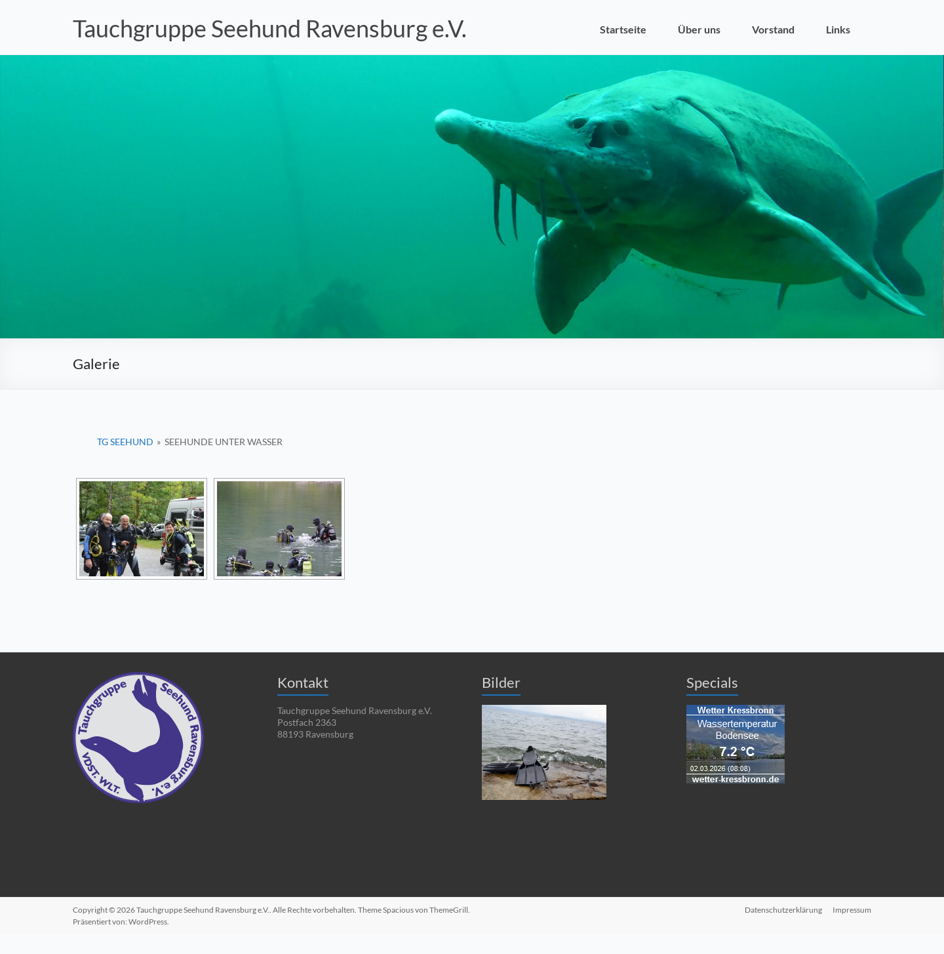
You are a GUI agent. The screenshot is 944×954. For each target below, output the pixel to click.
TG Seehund (125, 441)
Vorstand (773, 29)
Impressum (852, 910)
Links (838, 29)
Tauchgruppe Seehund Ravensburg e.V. (270, 28)
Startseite (623, 29)
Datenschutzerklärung (783, 910)
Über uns (699, 29)
